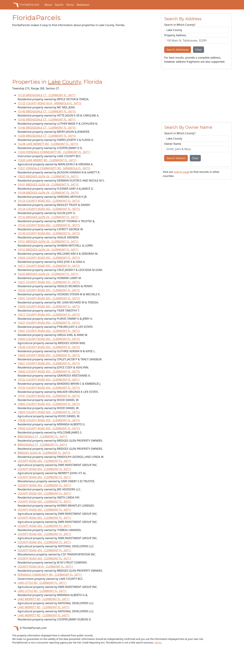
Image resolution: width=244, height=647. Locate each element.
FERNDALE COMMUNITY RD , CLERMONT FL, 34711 (50, 575)
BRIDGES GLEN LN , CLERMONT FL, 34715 (44, 453)
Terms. (158, 642)
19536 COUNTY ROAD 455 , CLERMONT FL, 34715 (49, 347)
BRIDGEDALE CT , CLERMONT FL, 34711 (42, 436)
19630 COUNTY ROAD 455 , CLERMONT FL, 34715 (49, 371)
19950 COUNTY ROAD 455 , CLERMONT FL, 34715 (49, 428)
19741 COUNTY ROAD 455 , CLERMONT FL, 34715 (49, 396)
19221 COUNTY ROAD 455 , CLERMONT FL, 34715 (49, 282)
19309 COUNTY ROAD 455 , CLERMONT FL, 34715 (49, 306)
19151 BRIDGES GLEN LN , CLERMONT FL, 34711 (48, 241)
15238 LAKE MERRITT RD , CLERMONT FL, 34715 (48, 144)
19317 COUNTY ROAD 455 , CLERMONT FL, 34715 (49, 314)
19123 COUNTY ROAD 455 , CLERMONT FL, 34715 (49, 201)
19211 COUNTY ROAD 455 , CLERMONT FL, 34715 (49, 266)
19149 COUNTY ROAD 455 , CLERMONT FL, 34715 (49, 233)
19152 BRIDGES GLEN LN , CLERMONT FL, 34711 (48, 249)
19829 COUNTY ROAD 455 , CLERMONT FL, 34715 (49, 412)
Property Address (175, 35)
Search (59, 5)
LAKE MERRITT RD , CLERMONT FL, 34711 (44, 599)
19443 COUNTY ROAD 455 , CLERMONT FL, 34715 (49, 339)
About (48, 5)
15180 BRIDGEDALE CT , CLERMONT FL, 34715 (47, 128)
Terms (70, 5)
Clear (198, 49)
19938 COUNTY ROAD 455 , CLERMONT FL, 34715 (49, 420)
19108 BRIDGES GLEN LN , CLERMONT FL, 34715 (48, 193)
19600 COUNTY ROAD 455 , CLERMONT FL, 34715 (49, 355)
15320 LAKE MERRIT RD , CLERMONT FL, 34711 (47, 160)
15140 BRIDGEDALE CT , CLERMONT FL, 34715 (47, 111)
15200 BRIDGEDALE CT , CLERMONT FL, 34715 (47, 136)
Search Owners (176, 158)
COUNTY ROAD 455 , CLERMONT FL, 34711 (44, 461)
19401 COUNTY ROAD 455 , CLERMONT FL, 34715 (49, 331)
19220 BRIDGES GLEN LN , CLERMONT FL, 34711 (48, 274)
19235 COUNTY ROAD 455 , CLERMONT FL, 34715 (49, 290)
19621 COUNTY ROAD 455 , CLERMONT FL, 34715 (49, 363)
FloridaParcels (25, 4)
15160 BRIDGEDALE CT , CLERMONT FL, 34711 (47, 119)
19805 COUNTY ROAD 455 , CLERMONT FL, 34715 (49, 404)
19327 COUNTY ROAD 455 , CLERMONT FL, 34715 (49, 323)
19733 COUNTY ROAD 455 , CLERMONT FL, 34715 (49, 388)
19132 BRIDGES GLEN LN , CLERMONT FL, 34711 (48, 217)
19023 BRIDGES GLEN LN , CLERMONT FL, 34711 (48, 176)
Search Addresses (177, 49)
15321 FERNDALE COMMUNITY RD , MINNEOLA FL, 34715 (54, 168)
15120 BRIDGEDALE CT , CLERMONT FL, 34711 (47, 95)
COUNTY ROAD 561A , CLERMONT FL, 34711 (45, 566)
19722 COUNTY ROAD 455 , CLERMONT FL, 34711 (49, 379)
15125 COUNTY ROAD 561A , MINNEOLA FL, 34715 (49, 103)
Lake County (64, 81)
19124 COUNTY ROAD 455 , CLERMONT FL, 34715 (49, 209)
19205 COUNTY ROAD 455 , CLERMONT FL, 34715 (49, 258)
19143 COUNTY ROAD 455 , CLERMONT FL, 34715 (49, 225)
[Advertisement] (84, 53)
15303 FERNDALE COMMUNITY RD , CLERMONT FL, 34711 (54, 152)
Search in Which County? (179, 25)
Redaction (83, 5)
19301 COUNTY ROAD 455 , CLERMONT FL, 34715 (49, 298)
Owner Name (172, 144)
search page (181, 172)
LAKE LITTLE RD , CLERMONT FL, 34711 (42, 583)
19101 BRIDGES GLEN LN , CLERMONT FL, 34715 (48, 184)
